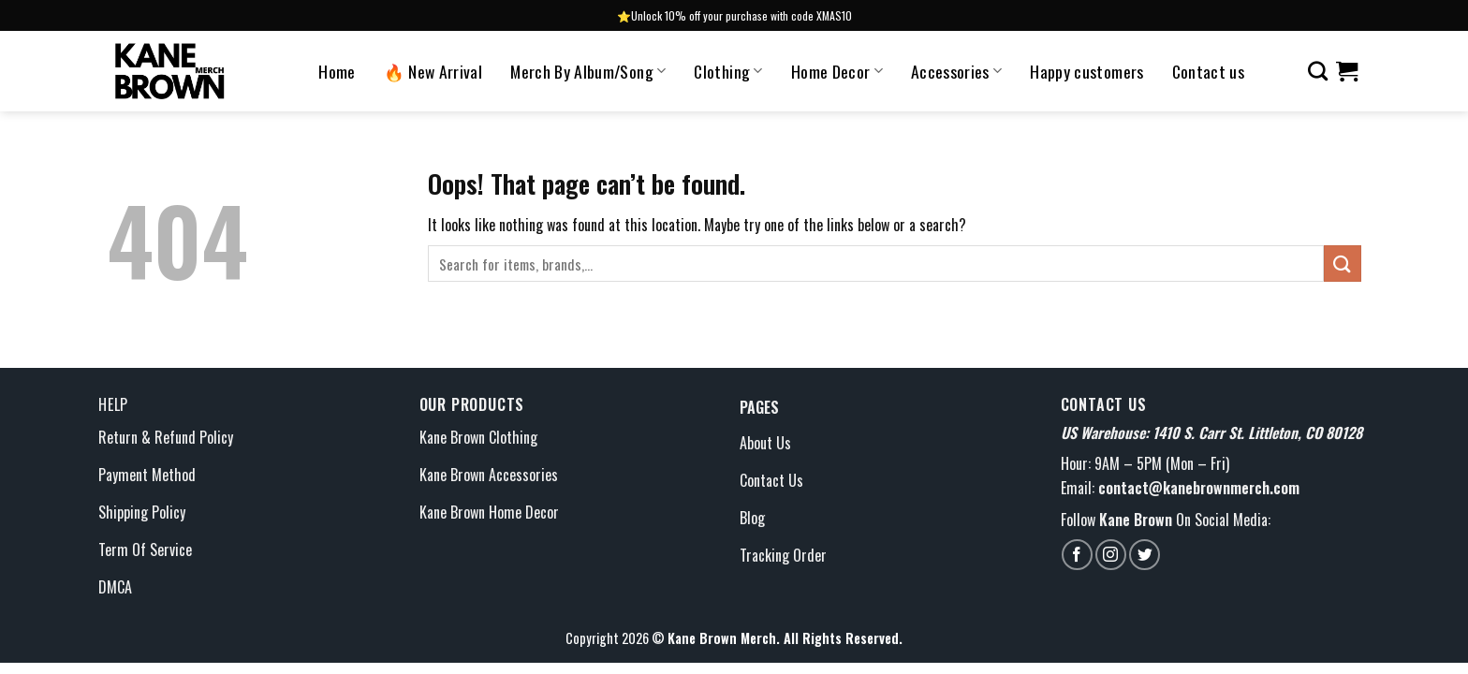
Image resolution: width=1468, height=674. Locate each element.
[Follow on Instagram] (1110, 554)
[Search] (1318, 71)
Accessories (956, 71)
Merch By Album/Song (588, 71)
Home (336, 71)
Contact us (1208, 71)
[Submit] (1342, 263)
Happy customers (1086, 71)
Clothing (728, 71)
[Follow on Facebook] (1077, 554)
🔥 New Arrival (433, 71)
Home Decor (837, 71)
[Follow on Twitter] (1144, 554)
